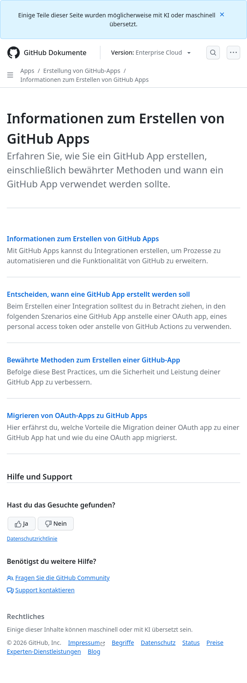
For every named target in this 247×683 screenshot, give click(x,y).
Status (191, 642)
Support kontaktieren (41, 590)
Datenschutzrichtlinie (32, 538)
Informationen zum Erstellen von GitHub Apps (84, 79)
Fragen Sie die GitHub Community (58, 578)
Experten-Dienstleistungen (44, 651)
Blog (94, 651)
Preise (214, 642)
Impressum (84, 642)
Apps (27, 71)
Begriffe (123, 642)
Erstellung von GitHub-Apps (81, 71)
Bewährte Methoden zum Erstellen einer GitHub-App (93, 360)
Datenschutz (158, 642)
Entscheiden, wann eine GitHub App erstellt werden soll (98, 294)
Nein (56, 523)
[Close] (223, 14)
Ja (21, 523)
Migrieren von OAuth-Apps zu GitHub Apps (77, 415)
